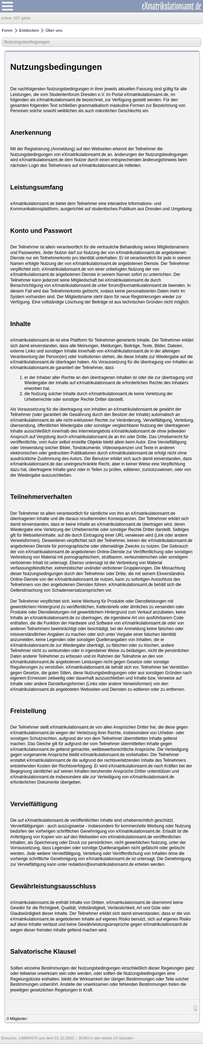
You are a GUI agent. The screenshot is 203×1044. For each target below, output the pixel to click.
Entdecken (29, 30)
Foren (7, 30)
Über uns (54, 30)
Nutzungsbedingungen (27, 42)
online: (7, 18)
